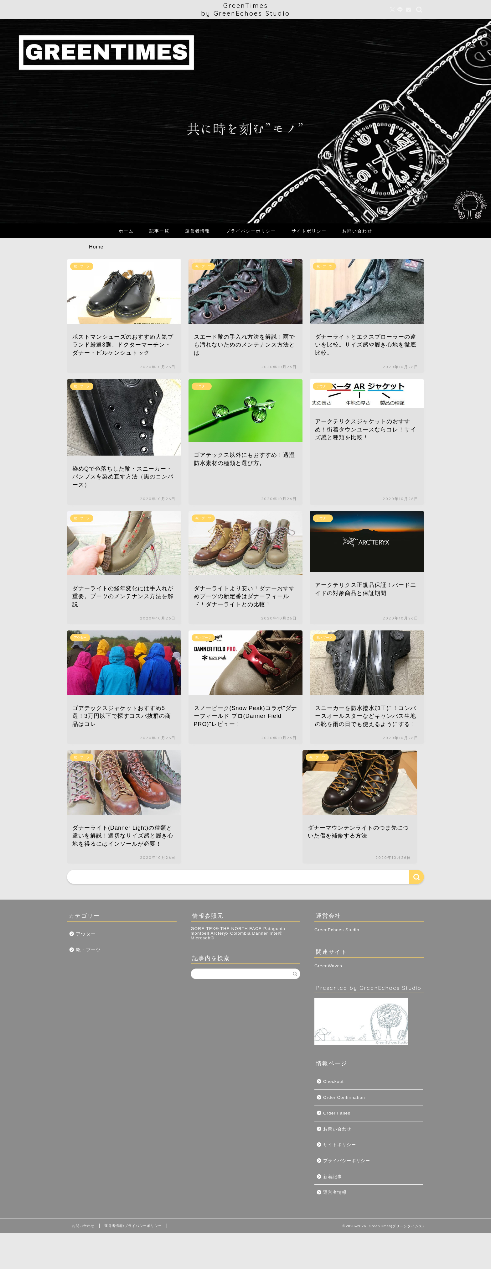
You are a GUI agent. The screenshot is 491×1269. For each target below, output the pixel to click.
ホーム (126, 231)
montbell (200, 933)
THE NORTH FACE (241, 928)
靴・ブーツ (88, 950)
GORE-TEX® (205, 928)
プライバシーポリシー (251, 231)
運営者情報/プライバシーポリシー (133, 1226)
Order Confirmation (344, 1097)
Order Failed (337, 1113)
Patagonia (274, 928)
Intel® (276, 933)
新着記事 (332, 1176)
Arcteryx (219, 933)
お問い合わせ (357, 231)
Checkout (333, 1081)
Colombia (240, 933)
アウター (86, 934)
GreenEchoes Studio (336, 929)
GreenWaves (328, 966)
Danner (260, 933)
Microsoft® (202, 938)
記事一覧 (159, 231)
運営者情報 (197, 231)
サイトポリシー (309, 231)
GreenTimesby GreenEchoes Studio (245, 9)
